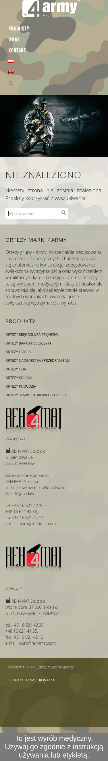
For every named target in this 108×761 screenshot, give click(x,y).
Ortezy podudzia (20, 386)
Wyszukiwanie (65, 214)
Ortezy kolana (18, 377)
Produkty (14, 680)
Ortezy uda (15, 369)
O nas (31, 680)
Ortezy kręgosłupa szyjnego (31, 334)
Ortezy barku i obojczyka (28, 343)
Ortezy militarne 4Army (55, 666)
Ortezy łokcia (18, 351)
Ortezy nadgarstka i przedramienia (37, 360)
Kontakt (47, 680)
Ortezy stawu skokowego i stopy (35, 395)
